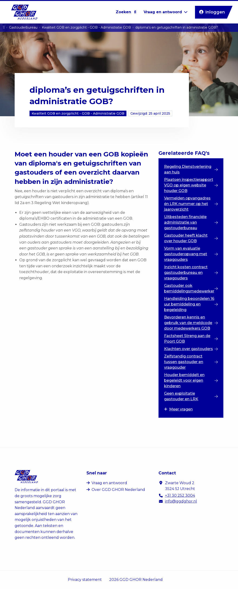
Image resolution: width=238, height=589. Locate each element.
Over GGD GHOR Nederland (118, 489)
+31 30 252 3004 (180, 495)
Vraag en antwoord (109, 483)
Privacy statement (85, 579)
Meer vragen (178, 409)
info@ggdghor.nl (181, 501)
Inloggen (213, 12)
